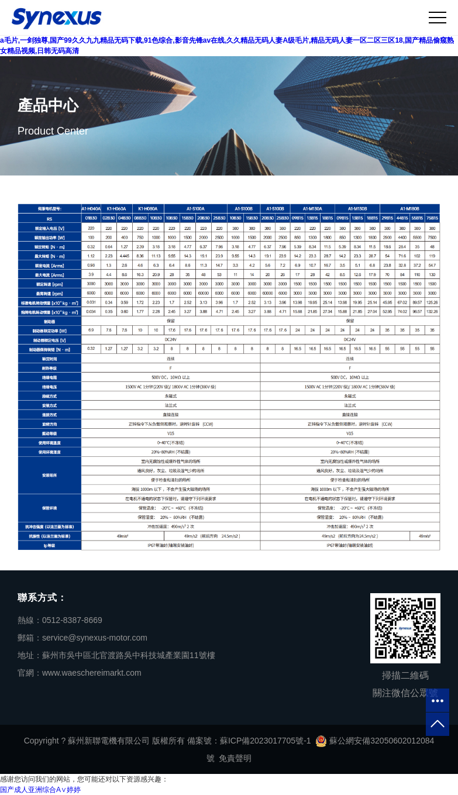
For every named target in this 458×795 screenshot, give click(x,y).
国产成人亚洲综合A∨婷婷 (40, 790)
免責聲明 (235, 758)
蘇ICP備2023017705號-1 (265, 740)
